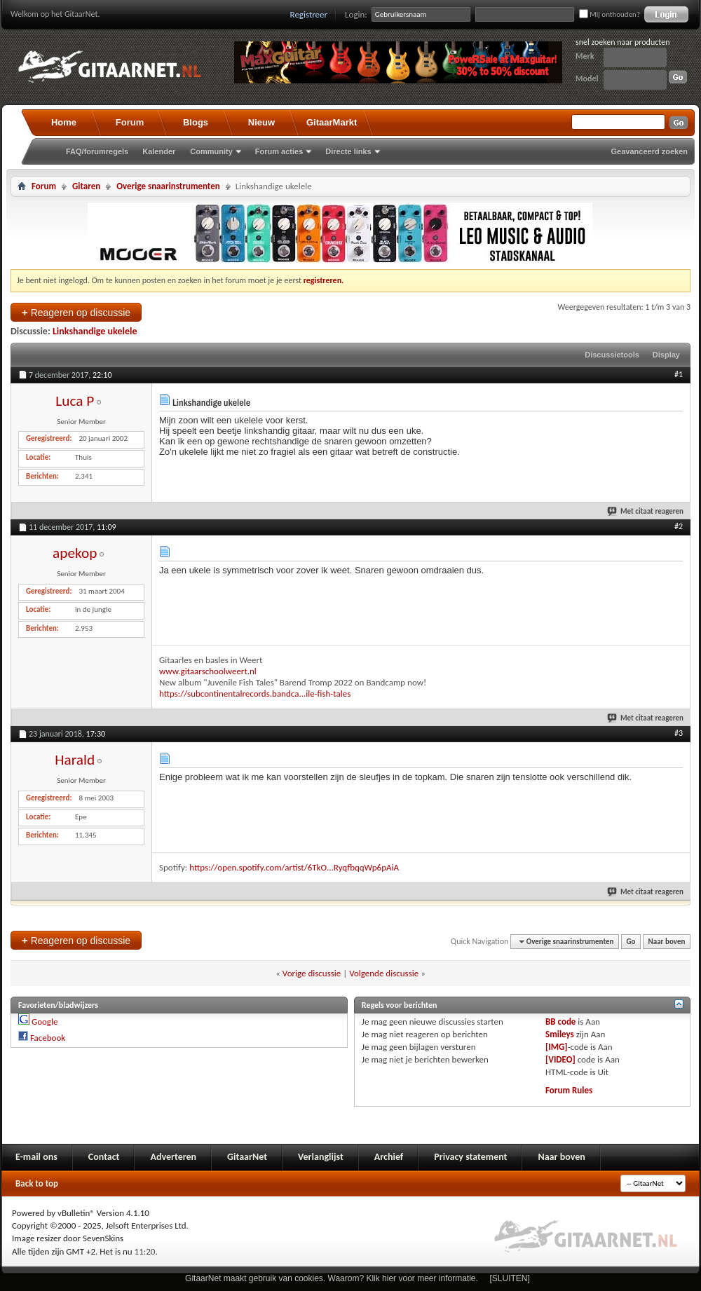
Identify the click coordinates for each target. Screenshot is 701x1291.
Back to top (36, 1183)
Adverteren (173, 1157)
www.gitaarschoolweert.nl (208, 671)
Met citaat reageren (645, 511)
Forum (130, 122)
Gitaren (86, 186)
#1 (678, 374)
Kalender (158, 151)
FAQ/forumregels (97, 151)
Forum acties (279, 151)
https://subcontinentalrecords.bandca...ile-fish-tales (254, 693)
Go (631, 941)
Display (666, 354)
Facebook (47, 1037)
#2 (678, 526)
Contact (104, 1157)
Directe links (348, 151)
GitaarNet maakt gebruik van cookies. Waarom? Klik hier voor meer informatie (330, 1278)
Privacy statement (470, 1157)
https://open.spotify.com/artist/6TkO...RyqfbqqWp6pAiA (294, 867)
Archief (388, 1157)
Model (587, 78)
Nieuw (261, 122)
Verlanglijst (320, 1157)
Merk (585, 56)
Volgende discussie (383, 973)
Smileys (559, 1034)
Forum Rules (568, 1090)
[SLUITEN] (510, 1278)
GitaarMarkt (331, 122)
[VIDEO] (560, 1059)
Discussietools (612, 354)
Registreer (309, 14)
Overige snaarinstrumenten (167, 186)
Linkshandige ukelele (95, 331)
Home (63, 122)
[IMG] (556, 1046)
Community (211, 151)
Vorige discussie (312, 973)
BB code (560, 1021)
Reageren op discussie (76, 312)
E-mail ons (36, 1157)
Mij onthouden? (609, 14)
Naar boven (667, 941)
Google (44, 1021)
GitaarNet (247, 1157)
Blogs (195, 122)
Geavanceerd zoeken (649, 151)
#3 (678, 733)
